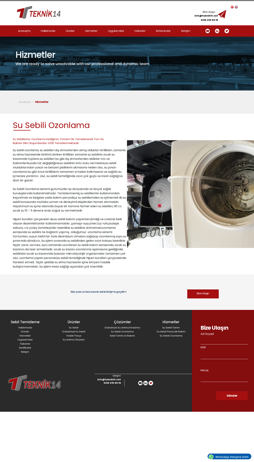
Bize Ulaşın (203, 293)
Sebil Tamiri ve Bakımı (122, 335)
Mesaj (204, 370)
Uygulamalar (116, 31)
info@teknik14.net (206, 15)
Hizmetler (91, 31)
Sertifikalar (25, 347)
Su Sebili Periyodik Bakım (171, 331)
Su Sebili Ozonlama (122, 331)
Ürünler (70, 31)
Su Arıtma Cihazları (74, 339)
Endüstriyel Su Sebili (73, 331)
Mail (203, 347)
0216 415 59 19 (209, 20)
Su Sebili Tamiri (171, 327)
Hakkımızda (48, 31)
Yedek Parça (73, 335)
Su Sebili (74, 327)
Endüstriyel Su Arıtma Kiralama (122, 327)
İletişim (185, 31)
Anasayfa (24, 31)
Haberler (140, 31)
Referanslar (163, 31)
